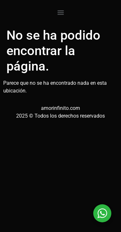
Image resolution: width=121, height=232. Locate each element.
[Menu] (60, 12)
